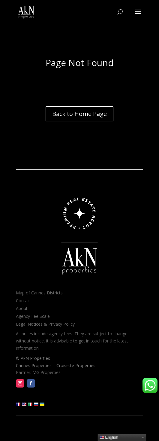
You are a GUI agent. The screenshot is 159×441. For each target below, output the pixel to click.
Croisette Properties (75, 365)
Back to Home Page (79, 114)
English (108, 437)
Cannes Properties (34, 365)
